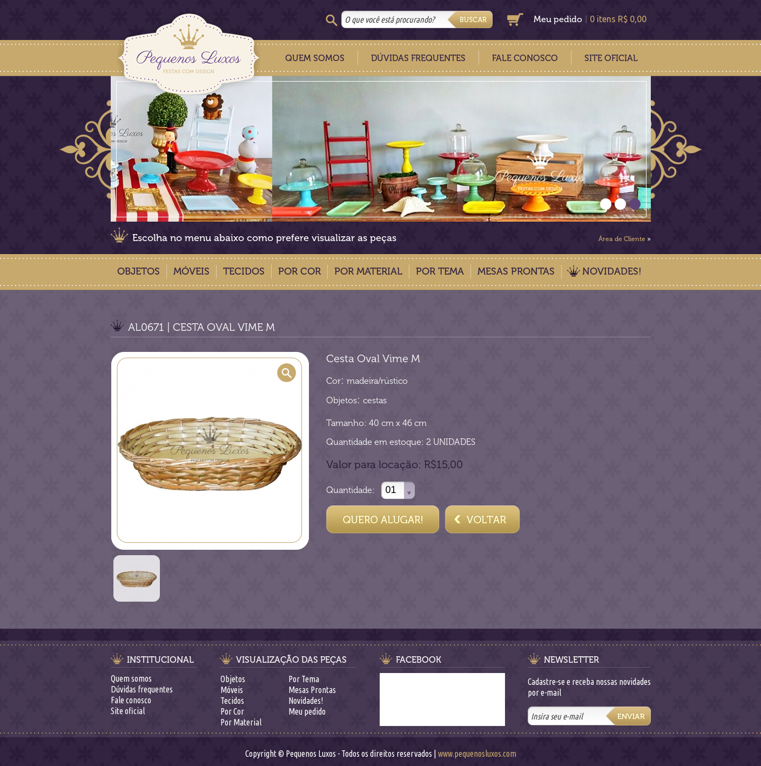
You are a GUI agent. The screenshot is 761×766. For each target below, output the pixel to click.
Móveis (191, 271)
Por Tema (440, 271)
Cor (333, 381)
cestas (375, 400)
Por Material (368, 271)
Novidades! (612, 271)
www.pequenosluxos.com (477, 753)
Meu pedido (558, 19)
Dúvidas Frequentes (418, 58)
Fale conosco (131, 700)
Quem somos (131, 678)
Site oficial (128, 711)
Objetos (138, 271)
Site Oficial (611, 58)
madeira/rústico (377, 381)
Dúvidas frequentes (142, 689)
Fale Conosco (525, 58)
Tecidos (244, 271)
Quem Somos (315, 58)
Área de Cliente (621, 239)
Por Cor (299, 271)
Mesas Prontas (516, 271)
